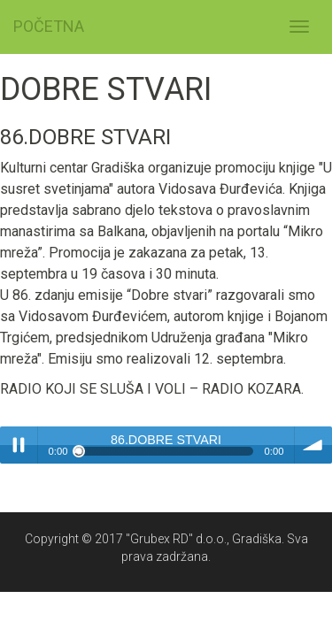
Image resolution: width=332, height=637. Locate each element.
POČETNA (48, 26)
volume (313, 445)
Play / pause (18, 445)
